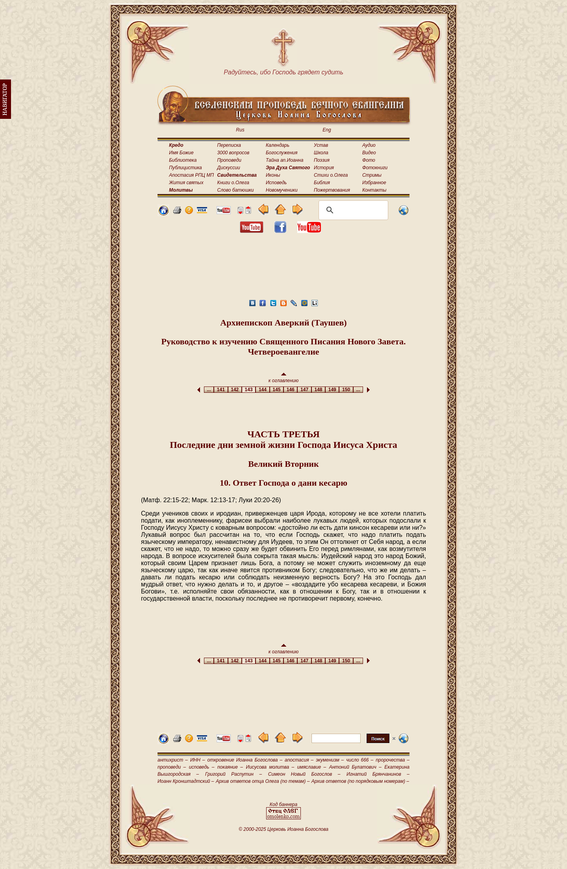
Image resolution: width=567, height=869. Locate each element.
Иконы (273, 175)
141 (220, 389)
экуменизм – (330, 760)
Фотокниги (374, 167)
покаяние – (230, 767)
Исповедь (276, 182)
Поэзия (322, 160)
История (324, 167)
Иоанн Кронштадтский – (186, 781)
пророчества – (393, 760)
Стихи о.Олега (331, 175)
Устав (321, 145)
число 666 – (359, 760)
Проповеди (229, 160)
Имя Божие (181, 152)
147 (304, 389)
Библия (322, 182)
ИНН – (197, 760)
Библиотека (182, 160)
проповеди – (172, 767)
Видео (369, 152)
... (208, 389)
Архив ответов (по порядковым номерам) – (360, 781)
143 (248, 389)
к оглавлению (284, 378)
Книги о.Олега (233, 182)
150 (345, 389)
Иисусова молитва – (270, 767)
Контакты (374, 190)
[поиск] (352, 210)
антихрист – (173, 760)
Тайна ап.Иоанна (284, 160)
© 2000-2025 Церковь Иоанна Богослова (283, 829)
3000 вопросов (233, 152)
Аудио (369, 145)
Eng (326, 130)
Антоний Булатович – (355, 767)
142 (234, 389)
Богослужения (281, 152)
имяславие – (311, 767)
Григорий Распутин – (233, 774)
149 (332, 389)
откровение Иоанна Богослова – (244, 760)
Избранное (374, 182)
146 (290, 389)
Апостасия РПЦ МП (191, 175)
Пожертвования (332, 190)
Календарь (277, 145)
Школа (321, 152)
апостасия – (299, 760)
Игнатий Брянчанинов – (378, 774)
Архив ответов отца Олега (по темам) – (262, 781)
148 (318, 389)
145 (276, 389)
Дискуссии (228, 167)
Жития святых (186, 182)
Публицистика (185, 167)
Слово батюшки (235, 190)
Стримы (372, 175)
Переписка (229, 145)
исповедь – (202, 767)
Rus (240, 130)
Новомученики (282, 190)
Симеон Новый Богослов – (304, 774)
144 (262, 389)
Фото (368, 160)
